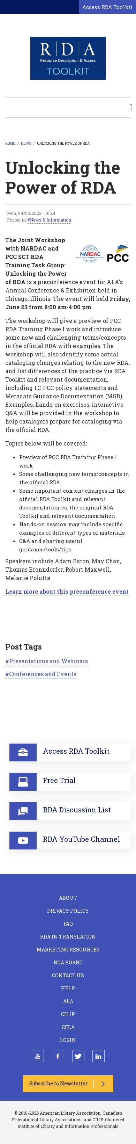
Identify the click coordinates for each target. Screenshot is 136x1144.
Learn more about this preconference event (67, 591)
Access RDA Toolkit (107, 6)
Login (68, 1040)
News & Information (50, 220)
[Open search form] (72, 7)
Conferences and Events (42, 674)
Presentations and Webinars (48, 661)
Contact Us (68, 975)
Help (68, 988)
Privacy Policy (68, 910)
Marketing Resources (68, 949)
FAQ (68, 923)
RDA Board (68, 962)
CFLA (68, 1027)
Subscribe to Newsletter (58, 1083)
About (68, 898)
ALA (68, 1001)
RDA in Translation (68, 936)
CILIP (68, 1014)
